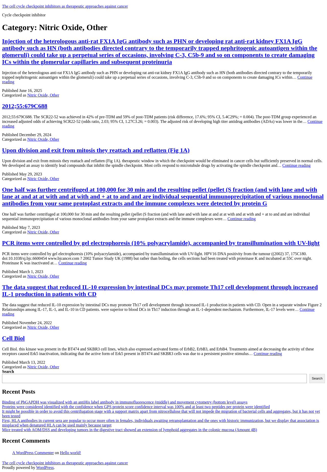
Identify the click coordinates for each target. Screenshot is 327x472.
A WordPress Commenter (33, 453)
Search (8, 371)
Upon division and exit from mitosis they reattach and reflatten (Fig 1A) (96, 150)
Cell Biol (13, 338)
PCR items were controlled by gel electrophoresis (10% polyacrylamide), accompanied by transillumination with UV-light (161, 243)
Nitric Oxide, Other (43, 95)
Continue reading (296, 165)
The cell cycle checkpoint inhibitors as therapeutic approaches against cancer (65, 6)
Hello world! (70, 453)
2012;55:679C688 (24, 106)
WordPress (45, 467)
